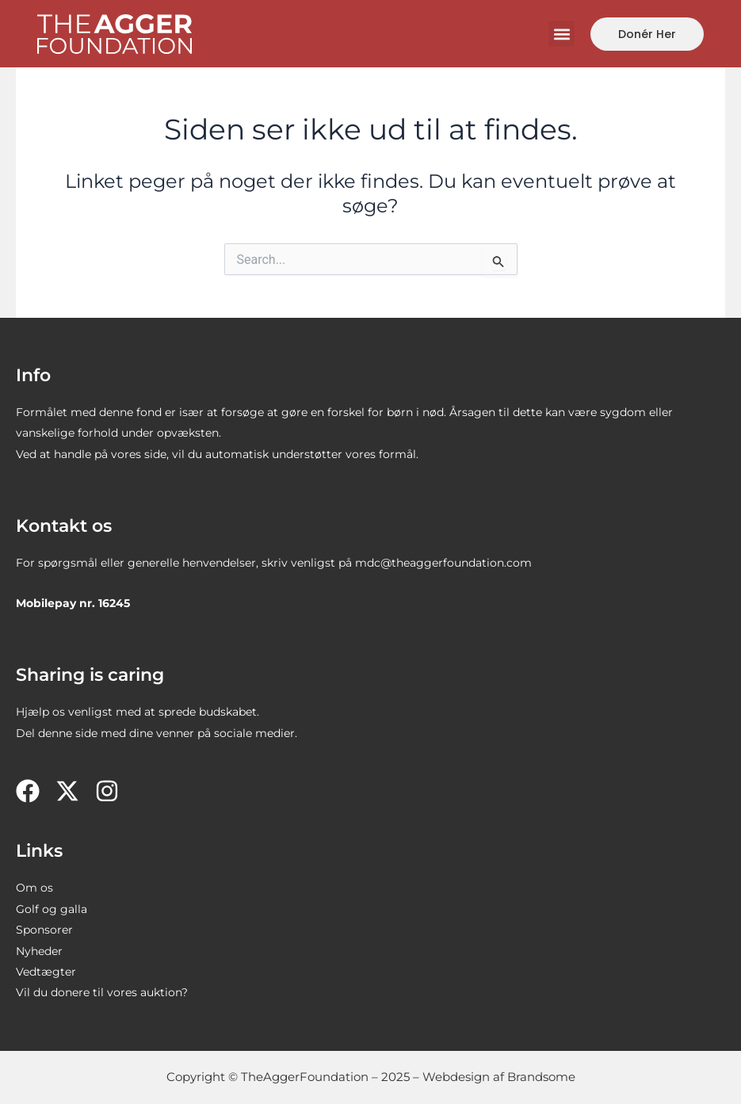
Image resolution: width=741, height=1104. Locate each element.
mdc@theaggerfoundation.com (443, 563)
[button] (561, 34)
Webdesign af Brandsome (498, 1076)
